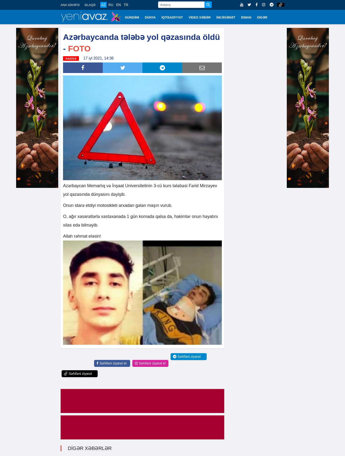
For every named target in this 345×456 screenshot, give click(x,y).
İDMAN (246, 17)
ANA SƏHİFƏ (70, 5)
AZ (103, 5)
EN (118, 5)
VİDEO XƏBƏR (200, 17)
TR (126, 5)
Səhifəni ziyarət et (111, 363)
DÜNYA (150, 17)
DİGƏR (262, 17)
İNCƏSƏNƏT (226, 17)
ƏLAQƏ (90, 5)
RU (111, 5)
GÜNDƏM (132, 17)
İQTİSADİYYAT (172, 17)
